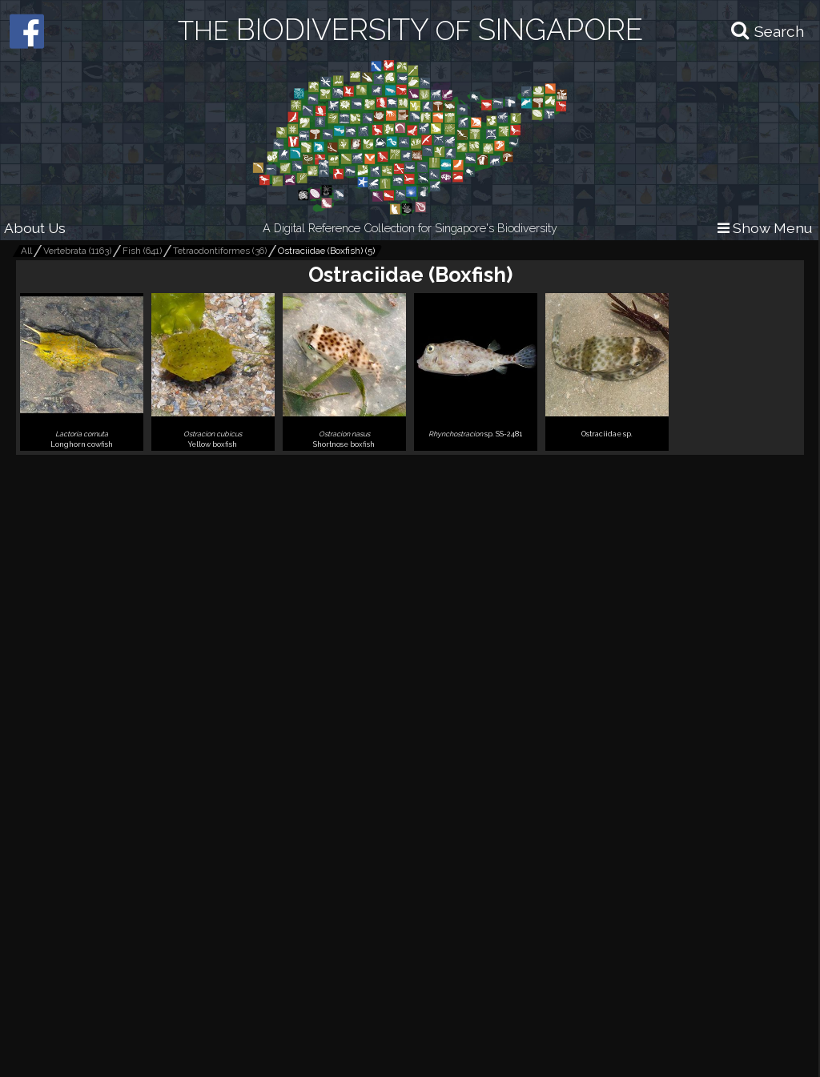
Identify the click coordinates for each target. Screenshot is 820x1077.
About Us (35, 227)
